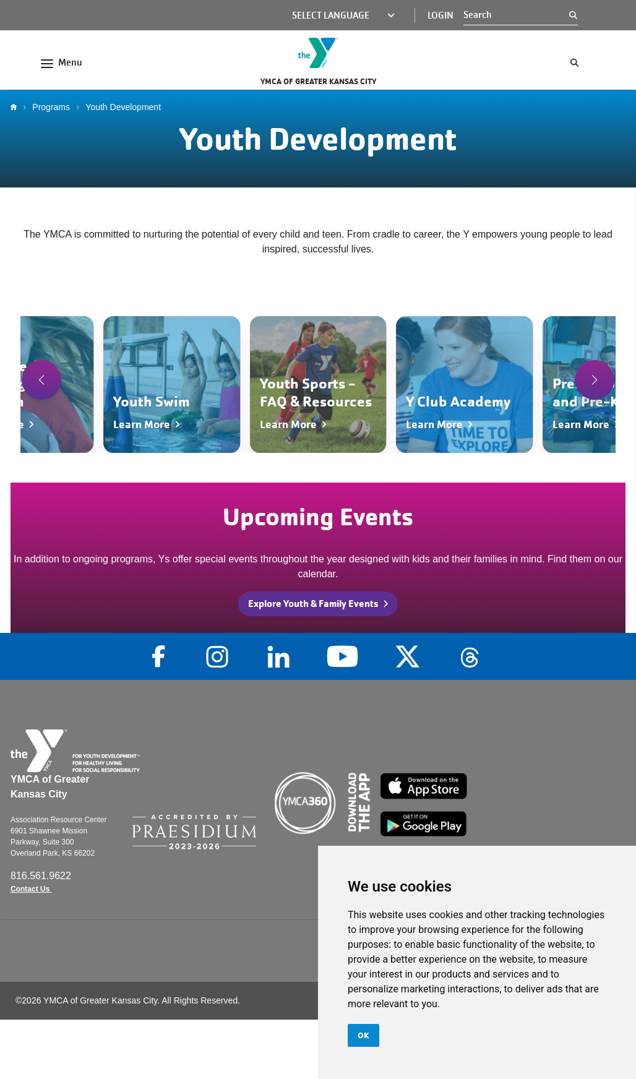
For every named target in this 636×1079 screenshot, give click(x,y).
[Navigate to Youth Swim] (171, 384)
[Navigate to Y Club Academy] (464, 384)
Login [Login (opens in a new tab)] (440, 15)
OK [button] (363, 1035)
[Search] (516, 14)
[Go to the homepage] (318, 53)
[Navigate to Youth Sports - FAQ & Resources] (318, 384)
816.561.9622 (42, 876)
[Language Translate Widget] (336, 15)
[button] (41, 380)
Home (17, 107)
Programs (51, 107)
